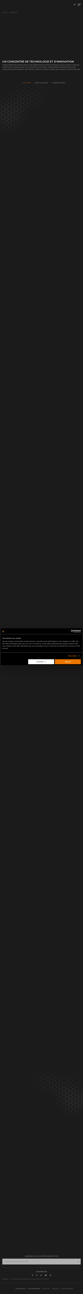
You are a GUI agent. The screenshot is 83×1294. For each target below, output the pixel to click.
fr (74, 5)
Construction (58, 83)
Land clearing (41, 83)
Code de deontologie (67, 1288)
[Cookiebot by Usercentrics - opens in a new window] (72, 631)
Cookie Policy (55, 1288)
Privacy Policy (46, 1288)
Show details (72, 656)
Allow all (68, 662)
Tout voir (26, 83)
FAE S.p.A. (4, 12)
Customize (41, 662)
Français (41, 1272)
